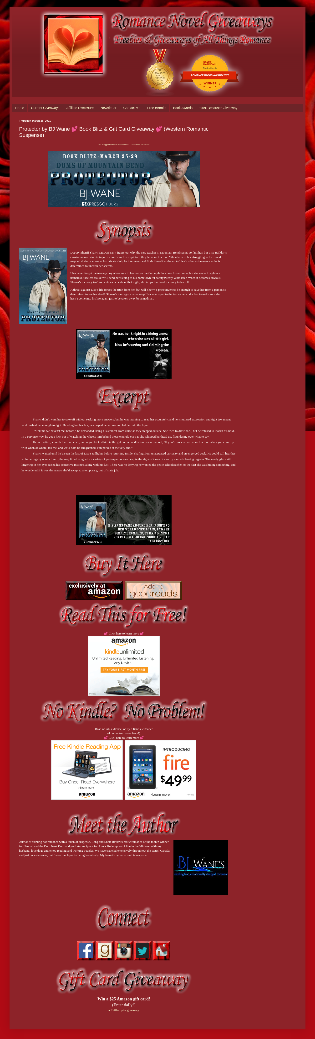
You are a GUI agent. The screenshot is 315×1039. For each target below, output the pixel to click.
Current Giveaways (45, 108)
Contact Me (131, 108)
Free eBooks (156, 108)
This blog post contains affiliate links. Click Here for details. (123, 144)
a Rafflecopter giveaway (123, 1010)
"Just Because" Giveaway (218, 108)
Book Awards (182, 108)
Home (19, 108)
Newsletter (108, 108)
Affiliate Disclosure (80, 108)
